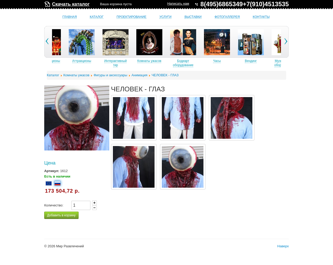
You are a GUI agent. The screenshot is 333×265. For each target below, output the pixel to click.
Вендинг (264, 61)
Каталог (97, 17)
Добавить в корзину (61, 215)
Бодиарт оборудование (196, 63)
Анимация (139, 75)
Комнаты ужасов (162, 61)
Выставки (192, 17)
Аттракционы (94, 61)
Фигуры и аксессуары (110, 75)
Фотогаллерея (227, 17)
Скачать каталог (70, 4)
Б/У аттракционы (60, 61)
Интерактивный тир (128, 63)
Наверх (283, 246)
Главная (69, 17)
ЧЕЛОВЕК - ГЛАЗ (165, 75)
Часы (229, 61)
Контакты (261, 17)
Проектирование (131, 17)
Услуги (165, 17)
